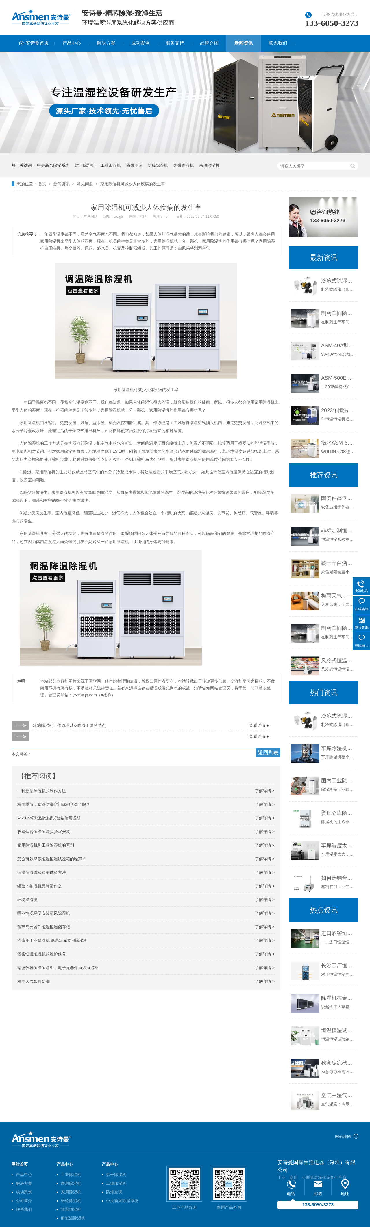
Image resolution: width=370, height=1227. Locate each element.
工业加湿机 (111, 165)
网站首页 (20, 1164)
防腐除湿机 (158, 165)
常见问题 (85, 183)
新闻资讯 (243, 43)
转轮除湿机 (71, 1200)
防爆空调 (134, 165)
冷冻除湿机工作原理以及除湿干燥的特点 (69, 725)
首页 (42, 183)
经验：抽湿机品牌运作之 (39, 886)
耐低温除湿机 (73, 1218)
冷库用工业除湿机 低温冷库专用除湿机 (52, 940)
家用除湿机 (71, 1192)
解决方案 (106, 43)
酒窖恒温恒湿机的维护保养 (41, 954)
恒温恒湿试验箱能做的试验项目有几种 (338, 1030)
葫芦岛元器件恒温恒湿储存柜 (43, 927)
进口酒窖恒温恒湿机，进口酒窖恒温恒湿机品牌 (338, 933)
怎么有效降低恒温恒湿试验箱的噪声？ (51, 858)
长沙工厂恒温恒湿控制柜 (338, 966)
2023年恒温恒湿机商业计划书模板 (338, 410)
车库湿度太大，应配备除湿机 (338, 845)
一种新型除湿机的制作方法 (41, 790)
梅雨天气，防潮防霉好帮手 (338, 596)
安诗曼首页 (37, 43)
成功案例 (140, 43)
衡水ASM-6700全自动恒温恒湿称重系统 (338, 443)
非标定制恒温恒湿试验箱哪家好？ (338, 530)
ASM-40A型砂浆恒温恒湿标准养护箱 (338, 346)
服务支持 (175, 43)
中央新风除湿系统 (53, 165)
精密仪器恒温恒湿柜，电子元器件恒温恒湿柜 (57, 967)
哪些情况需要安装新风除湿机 (43, 913)
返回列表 (268, 752)
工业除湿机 (71, 1174)
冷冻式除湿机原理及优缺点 (338, 281)
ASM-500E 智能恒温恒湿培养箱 (338, 378)
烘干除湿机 (85, 165)
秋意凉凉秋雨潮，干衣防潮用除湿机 (338, 1063)
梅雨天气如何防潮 (33, 981)
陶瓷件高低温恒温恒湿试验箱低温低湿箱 (338, 498)
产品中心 (71, 43)
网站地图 (343, 1136)
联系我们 (278, 43)
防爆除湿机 (183, 165)
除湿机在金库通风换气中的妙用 (338, 998)
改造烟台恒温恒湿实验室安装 (43, 831)
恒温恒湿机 (71, 1209)
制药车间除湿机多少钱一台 (338, 313)
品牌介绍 (209, 43)
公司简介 (24, 1200)
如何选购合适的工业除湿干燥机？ (338, 878)
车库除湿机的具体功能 (338, 748)
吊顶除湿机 (209, 165)
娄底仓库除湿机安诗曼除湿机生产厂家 (338, 813)
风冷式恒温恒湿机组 (338, 660)
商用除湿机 (71, 1183)
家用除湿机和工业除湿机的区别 (45, 845)
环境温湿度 (27, 899)
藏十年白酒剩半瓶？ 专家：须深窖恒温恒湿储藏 (338, 563)
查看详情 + (259, 725)
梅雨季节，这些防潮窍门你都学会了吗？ (53, 804)
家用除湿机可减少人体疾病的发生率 (132, 183)
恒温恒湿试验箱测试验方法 (41, 872)
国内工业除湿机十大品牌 (338, 781)
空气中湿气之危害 (338, 1095)
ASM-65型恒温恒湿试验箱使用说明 (49, 818)
